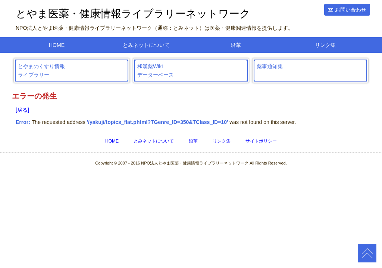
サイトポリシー (261, 141)
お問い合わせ (350, 10)
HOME (57, 45)
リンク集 (325, 45)
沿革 (236, 45)
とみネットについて (146, 45)
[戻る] (22, 110)
